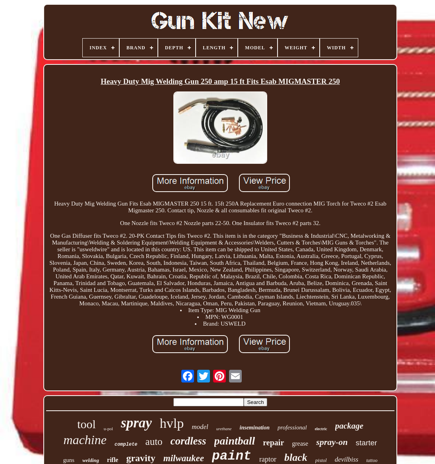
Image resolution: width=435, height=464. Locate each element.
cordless (188, 441)
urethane (224, 428)
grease (300, 443)
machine (85, 440)
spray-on (332, 442)
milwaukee (183, 458)
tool (86, 424)
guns (68, 460)
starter (366, 443)
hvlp (172, 423)
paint (231, 456)
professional (292, 427)
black (295, 457)
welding (90, 460)
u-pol (108, 428)
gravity (140, 458)
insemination (255, 428)
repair (273, 442)
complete (126, 444)
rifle (112, 459)
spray (136, 423)
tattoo (371, 460)
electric (321, 429)
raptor (267, 459)
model (200, 427)
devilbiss (347, 459)
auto (154, 441)
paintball (234, 441)
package (349, 426)
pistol (321, 460)
